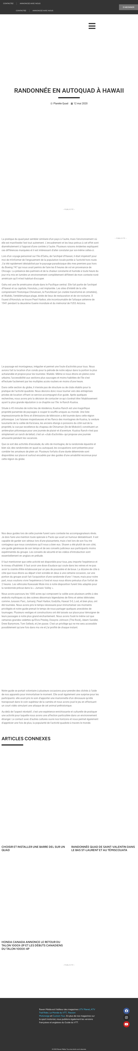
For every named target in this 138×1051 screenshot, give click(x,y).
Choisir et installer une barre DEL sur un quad (33, 848)
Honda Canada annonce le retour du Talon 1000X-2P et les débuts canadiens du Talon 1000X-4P (32, 945)
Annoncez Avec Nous (30, 3)
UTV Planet (84, 1009)
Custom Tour (59, 1016)
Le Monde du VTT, (58, 1012)
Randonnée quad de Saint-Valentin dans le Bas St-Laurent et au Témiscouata (103, 848)
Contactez (8, 3)
